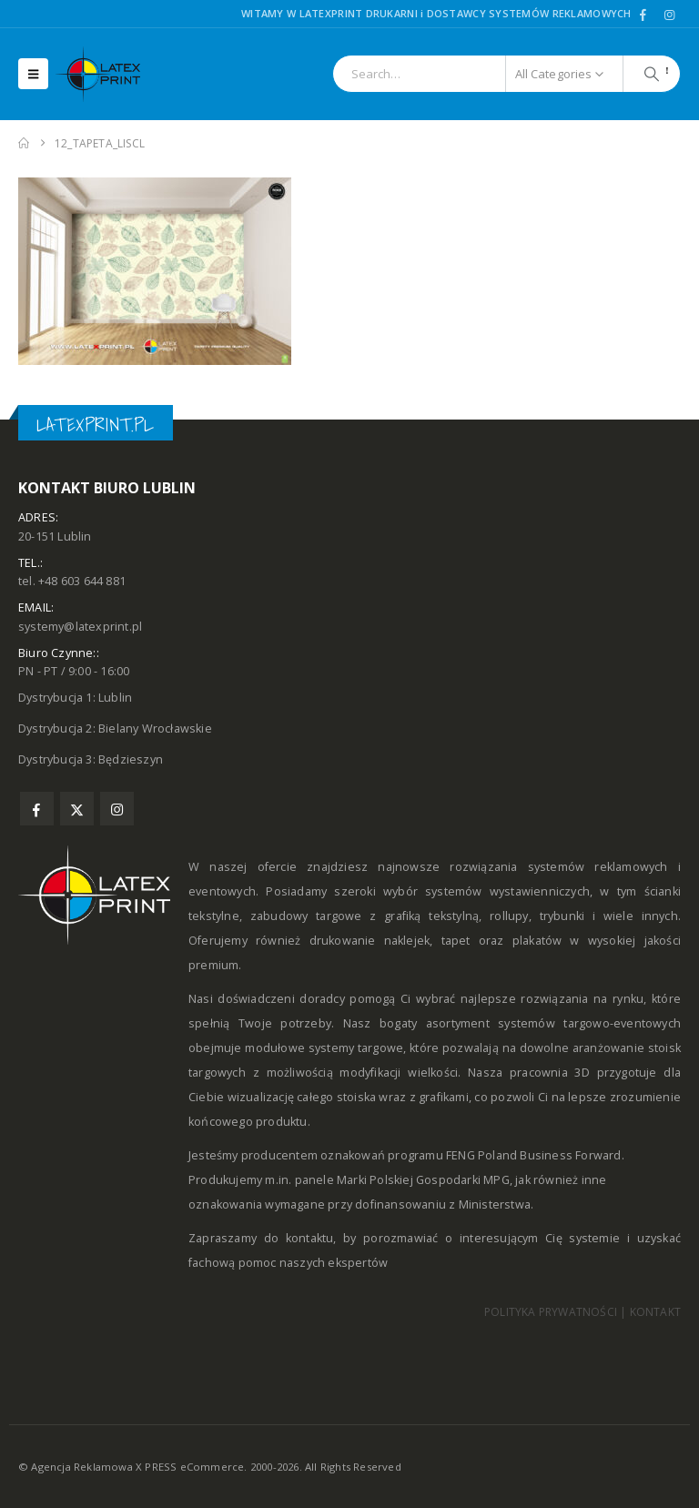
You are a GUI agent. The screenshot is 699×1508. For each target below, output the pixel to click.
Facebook (37, 808)
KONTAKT (655, 1312)
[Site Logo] (106, 74)
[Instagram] (669, 14)
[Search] (651, 74)
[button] (33, 73)
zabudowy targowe (306, 916)
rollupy (509, 916)
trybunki (562, 916)
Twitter (77, 808)
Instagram (117, 808)
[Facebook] (643, 14)
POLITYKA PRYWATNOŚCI (550, 1312)
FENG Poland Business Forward (534, 1155)
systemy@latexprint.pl (80, 626)
